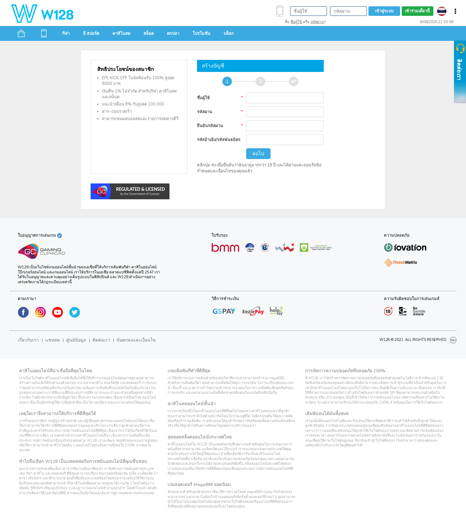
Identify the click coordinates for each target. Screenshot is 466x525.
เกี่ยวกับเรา (28, 340)
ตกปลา (173, 33)
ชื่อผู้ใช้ (296, 21)
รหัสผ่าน (317, 21)
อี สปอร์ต (91, 33)
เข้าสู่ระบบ (384, 11)
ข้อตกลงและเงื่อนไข (136, 340)
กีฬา (66, 33)
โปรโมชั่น (201, 33)
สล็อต (149, 33)
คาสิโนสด (121, 33)
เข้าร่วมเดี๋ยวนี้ (417, 11)
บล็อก (229, 33)
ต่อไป (258, 153)
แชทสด (52, 340)
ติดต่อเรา (101, 340)
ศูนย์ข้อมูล (76, 340)
